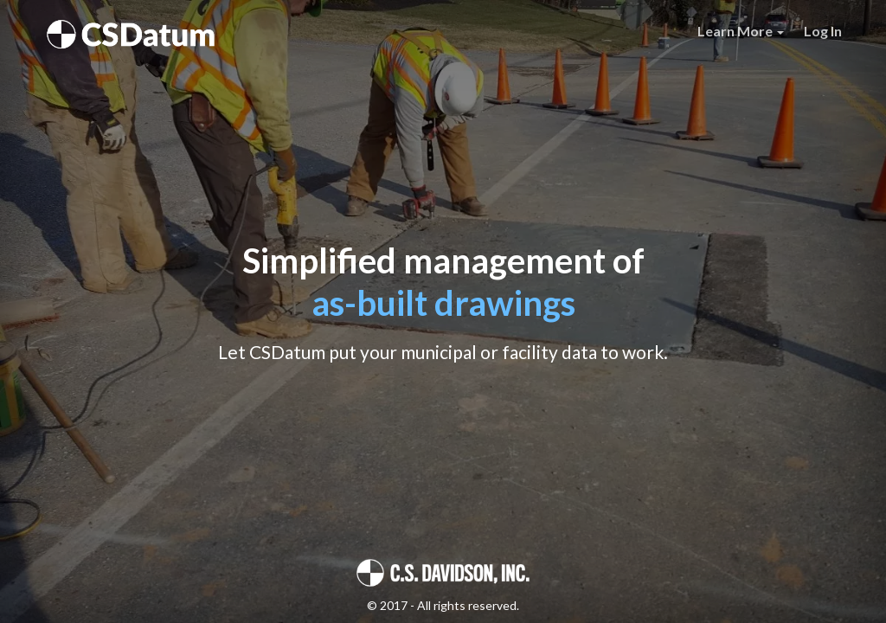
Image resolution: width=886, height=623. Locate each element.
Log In (823, 30)
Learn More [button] (740, 30)
